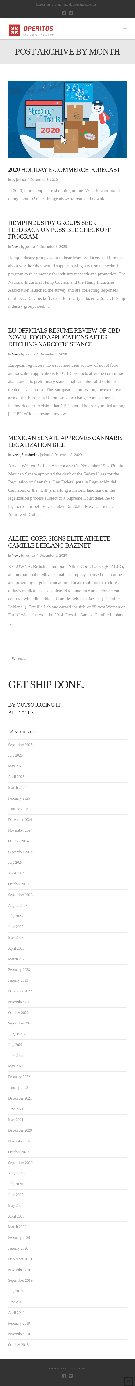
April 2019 (16, 1313)
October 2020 (18, 1152)
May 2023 (15, 938)
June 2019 (15, 1302)
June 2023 (15, 927)
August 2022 (17, 1034)
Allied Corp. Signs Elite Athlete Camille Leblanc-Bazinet (59, 542)
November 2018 (20, 1334)
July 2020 (15, 1184)
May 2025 (15, 766)
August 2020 (17, 1173)
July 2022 (15, 1045)
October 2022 (18, 1013)
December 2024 (20, 820)
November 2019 (20, 1270)
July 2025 (15, 755)
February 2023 (19, 970)
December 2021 (20, 1098)
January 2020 (18, 1248)
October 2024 (18, 841)
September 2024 (20, 852)
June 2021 (15, 1109)
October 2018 (18, 1345)
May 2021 (15, 1120)
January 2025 (18, 809)
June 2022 (15, 1055)
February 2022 (19, 1077)
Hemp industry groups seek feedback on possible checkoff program (59, 229)
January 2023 (18, 980)
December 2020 (20, 1130)
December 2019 (20, 1259)
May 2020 (15, 1205)
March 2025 (17, 788)
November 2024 (20, 830)
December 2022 (20, 991)
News (16, 247)
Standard (28, 455)
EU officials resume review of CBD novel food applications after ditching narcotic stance (64, 337)
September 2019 (20, 1280)
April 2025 (16, 777)
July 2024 (15, 862)
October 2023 (18, 884)
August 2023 (17, 905)
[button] (125, 28)
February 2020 (19, 1238)
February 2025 (19, 798)
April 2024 (16, 873)
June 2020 (15, 1195)
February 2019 (19, 1323)
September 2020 (20, 1163)
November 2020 (20, 1141)
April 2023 (16, 948)
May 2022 (15, 1066)
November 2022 (20, 1002)
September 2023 (20, 895)
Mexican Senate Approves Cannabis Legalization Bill (65, 441)
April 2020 (16, 1216)
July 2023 (15, 916)
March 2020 (17, 1227)
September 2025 (20, 745)
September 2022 (20, 1023)
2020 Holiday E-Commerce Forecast (64, 169)
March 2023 (17, 959)
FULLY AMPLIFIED (76, 1368)
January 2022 (18, 1088)
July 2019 (15, 1291)
